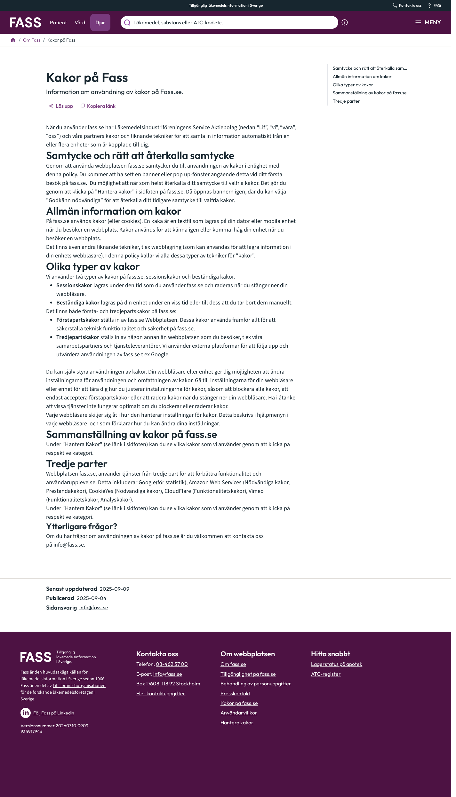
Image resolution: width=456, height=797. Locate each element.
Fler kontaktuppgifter (160, 693)
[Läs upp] (61, 106)
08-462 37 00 (172, 664)
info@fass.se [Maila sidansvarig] (93, 607)
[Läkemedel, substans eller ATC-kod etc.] (234, 22)
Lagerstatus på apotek (336, 664)
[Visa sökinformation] (344, 22)
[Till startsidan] (13, 40)
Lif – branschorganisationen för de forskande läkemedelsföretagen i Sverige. (63, 692)
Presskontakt (235, 693)
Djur (100, 22)
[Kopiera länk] (98, 106)
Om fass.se (233, 664)
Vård (80, 22)
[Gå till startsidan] (25, 22)
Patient (58, 22)
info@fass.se (68, 545)
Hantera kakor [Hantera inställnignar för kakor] (236, 722)
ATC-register (326, 674)
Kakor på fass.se (239, 703)
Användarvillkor (238, 712)
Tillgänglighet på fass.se (248, 674)
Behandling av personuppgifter (255, 683)
